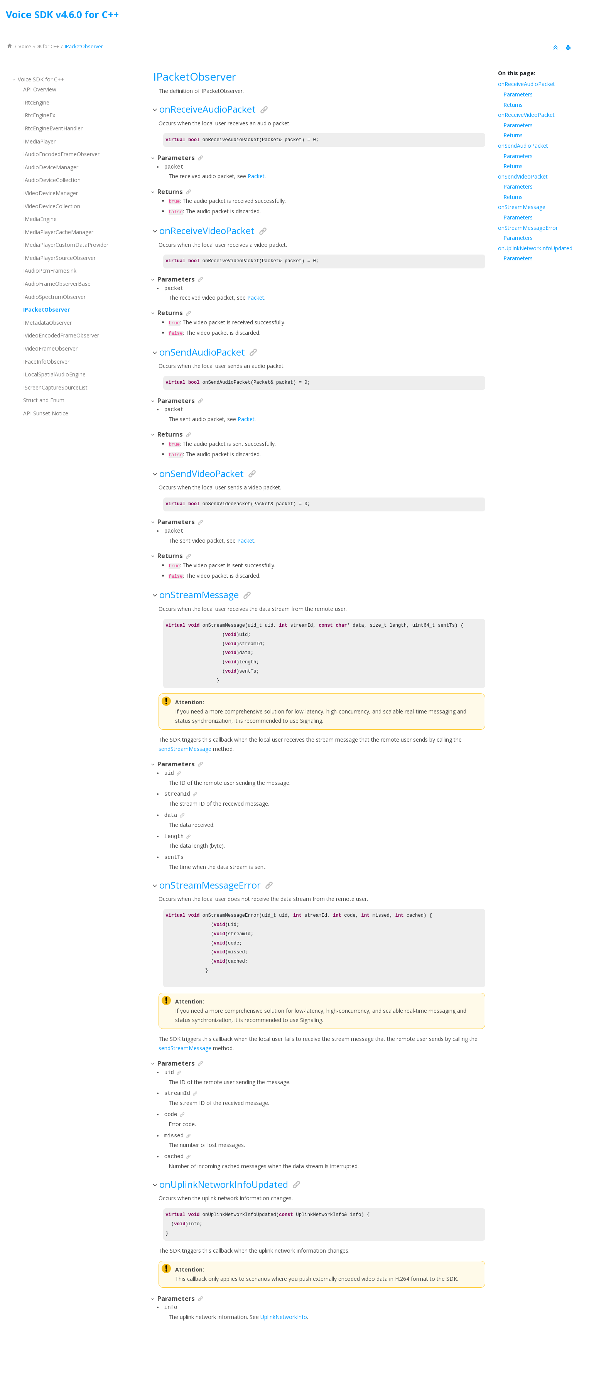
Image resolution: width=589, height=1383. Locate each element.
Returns (513, 104)
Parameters (518, 94)
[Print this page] (569, 47)
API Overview (39, 89)
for (39, 46)
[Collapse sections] (556, 47)
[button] (15, 79)
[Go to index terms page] (576, 16)
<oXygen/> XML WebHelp (312, 1357)
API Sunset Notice (45, 413)
